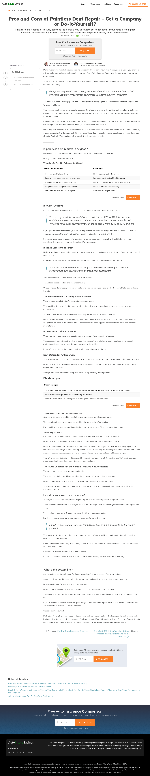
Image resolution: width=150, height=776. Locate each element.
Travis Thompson (63, 63)
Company (13, 748)
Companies (96, 4)
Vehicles (107, 4)
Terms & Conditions (114, 764)
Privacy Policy (102, 764)
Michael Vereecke (95, 63)
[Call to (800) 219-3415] (138, 4)
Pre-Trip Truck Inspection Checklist (72, 631)
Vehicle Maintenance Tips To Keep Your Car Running (31, 10)
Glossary (30, 752)
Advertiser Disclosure (17, 66)
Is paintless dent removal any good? (24, 79)
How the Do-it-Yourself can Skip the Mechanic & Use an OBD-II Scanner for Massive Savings (47, 683)
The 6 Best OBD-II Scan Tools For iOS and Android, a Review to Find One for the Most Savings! (111, 634)
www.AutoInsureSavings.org (50, 764)
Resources (119, 4)
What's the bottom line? (23, 84)
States (84, 4)
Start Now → (132, 197)
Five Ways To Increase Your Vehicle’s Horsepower (29, 686)
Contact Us (20, 752)
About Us (11, 752)
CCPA (125, 764)
